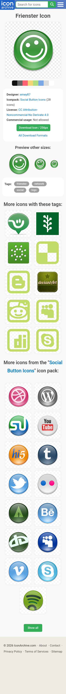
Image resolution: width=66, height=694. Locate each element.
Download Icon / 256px (33, 127)
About (43, 645)
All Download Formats (33, 135)
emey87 (25, 94)
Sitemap (56, 651)
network (39, 183)
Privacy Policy (13, 651)
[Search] (52, 4)
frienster (22, 183)
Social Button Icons (33, 99)
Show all (33, 627)
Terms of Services (36, 651)
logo (34, 190)
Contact (55, 645)
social (20, 190)
